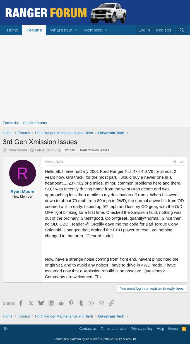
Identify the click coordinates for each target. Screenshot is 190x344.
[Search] (181, 30)
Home (12, 30)
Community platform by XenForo (95, 339)
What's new (61, 30)
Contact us (88, 328)
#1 (182, 162)
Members (93, 30)
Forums (34, 30)
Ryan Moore (17, 150)
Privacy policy (142, 328)
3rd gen (69, 150)
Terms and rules (113, 328)
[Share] (175, 162)
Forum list (11, 123)
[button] (76, 30)
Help (160, 328)
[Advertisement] (95, 77)
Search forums (35, 123)
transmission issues (94, 150)
